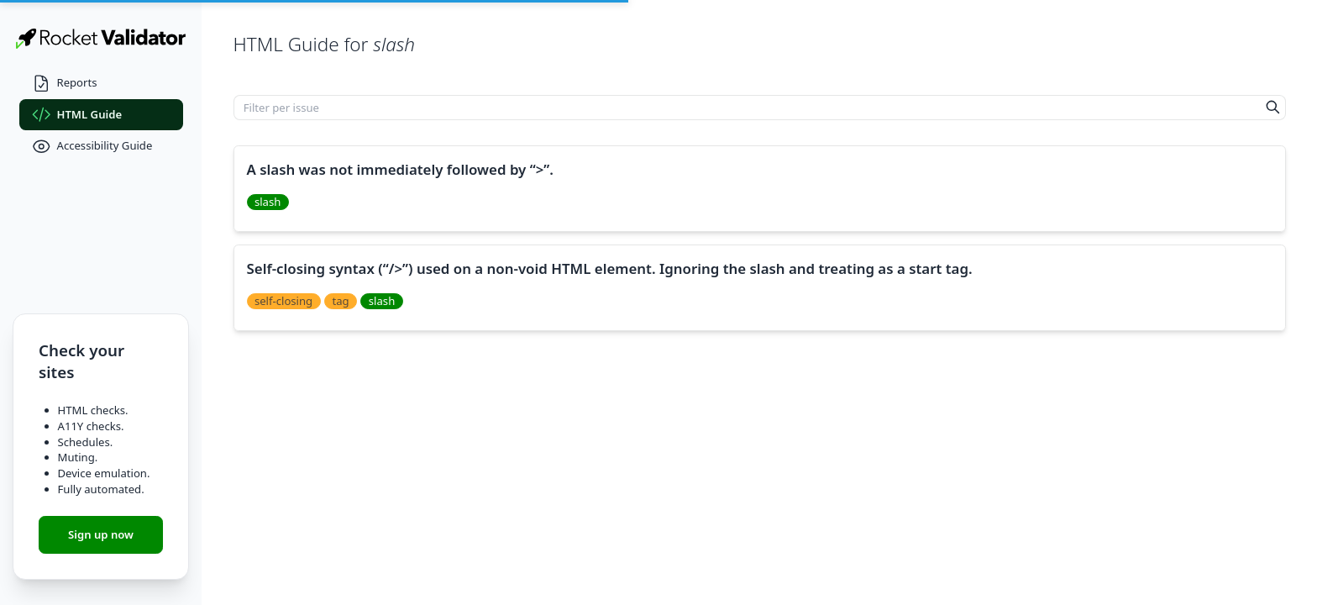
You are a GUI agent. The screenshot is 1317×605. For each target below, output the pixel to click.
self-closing (283, 300)
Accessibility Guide (92, 146)
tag (340, 300)
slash (267, 201)
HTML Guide (77, 114)
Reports (64, 83)
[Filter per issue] (747, 107)
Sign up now (101, 534)
